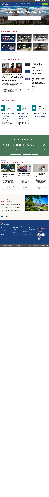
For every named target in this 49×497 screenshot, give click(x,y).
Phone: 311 (31, 232)
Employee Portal (24, 232)
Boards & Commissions (23, 229)
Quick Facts (15, 232)
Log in (2, 234)
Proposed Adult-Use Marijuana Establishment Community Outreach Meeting (24, 117)
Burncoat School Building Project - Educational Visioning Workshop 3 (8, 117)
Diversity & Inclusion (24, 231)
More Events (4, 131)
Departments (17, 0)
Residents (23, 3)
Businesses (28, 3)
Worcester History (16, 235)
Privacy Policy (3, 230)
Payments (45, 3)
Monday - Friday (32, 229)
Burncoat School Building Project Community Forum (40, 115)
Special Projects (15, 234)
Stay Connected (24, 234)
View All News (28, 89)
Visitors (39, 3)
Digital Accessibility (4, 227)
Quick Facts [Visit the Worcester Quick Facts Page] (4, 216)
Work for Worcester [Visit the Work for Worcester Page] (16, 154)
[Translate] (37, 0)
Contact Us (31, 234)
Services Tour (31, 235)
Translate (22, 236)
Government (34, 3)
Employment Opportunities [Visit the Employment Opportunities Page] (30, 154)
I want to (18, 3)
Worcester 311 (27, 0)
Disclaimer (2, 228)
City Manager (15, 229)
